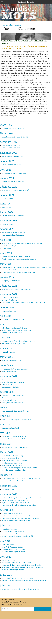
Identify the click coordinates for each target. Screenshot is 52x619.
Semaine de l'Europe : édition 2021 (13, 439)
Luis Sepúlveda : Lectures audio (12, 403)
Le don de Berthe (7, 199)
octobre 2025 (7, 161)
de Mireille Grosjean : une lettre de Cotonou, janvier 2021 (21, 479)
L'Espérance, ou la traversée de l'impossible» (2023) (19, 272)
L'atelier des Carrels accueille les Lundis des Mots (19, 259)
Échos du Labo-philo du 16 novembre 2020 (16, 500)
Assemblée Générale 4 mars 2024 (13, 216)
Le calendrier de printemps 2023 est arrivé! (16, 289)
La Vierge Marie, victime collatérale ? (14, 173)
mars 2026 (6, 125)
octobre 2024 (7, 195)
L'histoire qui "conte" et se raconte (13, 549)
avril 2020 (5, 556)
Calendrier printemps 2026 (11, 145)
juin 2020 (5, 525)
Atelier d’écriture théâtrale (11, 148)
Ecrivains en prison (8, 380)
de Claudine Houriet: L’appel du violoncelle (16, 516)
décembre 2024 (8, 186)
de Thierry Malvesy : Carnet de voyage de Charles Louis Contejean (24, 498)
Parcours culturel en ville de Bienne (14, 436)
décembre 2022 (8, 285)
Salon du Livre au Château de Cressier (15, 328)
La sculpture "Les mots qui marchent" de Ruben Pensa (20, 589)
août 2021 (5, 407)
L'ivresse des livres (8, 489)
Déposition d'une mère (9, 529)
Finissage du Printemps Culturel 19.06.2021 (16, 420)
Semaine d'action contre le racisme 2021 (15, 447)
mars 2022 (6, 348)
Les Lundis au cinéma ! (9, 371)
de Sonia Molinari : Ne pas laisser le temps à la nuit (19, 468)
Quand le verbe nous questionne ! (13, 570)
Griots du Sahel (7, 385)
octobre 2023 (7, 229)
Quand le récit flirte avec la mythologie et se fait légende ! (21, 565)
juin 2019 (5, 585)
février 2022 (6, 357)
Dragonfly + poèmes (8, 352)
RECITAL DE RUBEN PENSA (10, 298)
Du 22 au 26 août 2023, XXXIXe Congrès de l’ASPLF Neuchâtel (22, 243)
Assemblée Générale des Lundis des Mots (16, 257)
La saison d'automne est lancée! (13, 319)
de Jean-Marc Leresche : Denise (12, 513)
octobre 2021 (7, 391)
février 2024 (6, 212)
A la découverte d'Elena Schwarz (13, 531)
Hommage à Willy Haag (10, 300)
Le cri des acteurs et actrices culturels (15, 461)
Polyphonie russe (8, 545)
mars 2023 (6, 253)
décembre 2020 (8, 485)
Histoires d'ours (7, 398)
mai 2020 (5, 541)
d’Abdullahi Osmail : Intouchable (13, 395)
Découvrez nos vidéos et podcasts (13, 344)
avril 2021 (5, 433)
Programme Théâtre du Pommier (13, 235)
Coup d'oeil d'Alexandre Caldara (12, 547)
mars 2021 (5, 443)
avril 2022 (5, 337)
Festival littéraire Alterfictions (12, 156)
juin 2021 (5, 416)
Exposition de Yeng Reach (10, 428)
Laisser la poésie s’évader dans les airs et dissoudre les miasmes (24, 581)
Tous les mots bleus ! (9, 560)
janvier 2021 (6, 475)
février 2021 (6, 452)
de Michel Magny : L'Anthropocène (14, 470)
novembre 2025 (8, 152)
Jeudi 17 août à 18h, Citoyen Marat (13, 246)
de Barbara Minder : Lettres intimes (14, 481)
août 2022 (5, 315)
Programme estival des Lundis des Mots (15, 411)
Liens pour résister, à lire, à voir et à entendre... (18, 578)
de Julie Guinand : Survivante (12, 463)
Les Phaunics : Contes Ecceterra (13, 465)
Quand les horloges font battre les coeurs (16, 521)
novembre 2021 (8, 376)
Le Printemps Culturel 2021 (11, 458)
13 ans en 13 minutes (9, 400)
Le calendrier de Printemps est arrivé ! (15, 369)
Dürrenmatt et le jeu (9, 311)
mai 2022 (5, 324)
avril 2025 (5, 169)
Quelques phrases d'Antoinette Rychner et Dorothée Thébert (22, 567)
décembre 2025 (8, 142)
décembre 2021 (8, 365)
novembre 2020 (8, 494)
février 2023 (6, 264)
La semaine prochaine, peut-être (13, 382)
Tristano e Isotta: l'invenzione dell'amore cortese (18, 341)
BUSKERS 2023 (6, 248)
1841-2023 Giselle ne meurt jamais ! (13, 233)
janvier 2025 (7, 178)
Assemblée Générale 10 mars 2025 (13, 182)
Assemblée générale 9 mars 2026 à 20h (15, 137)
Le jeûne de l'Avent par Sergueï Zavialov (15, 503)
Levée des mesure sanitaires (11, 360)
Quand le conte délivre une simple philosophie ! (18, 536)
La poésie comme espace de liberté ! (14, 552)
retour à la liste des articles (11, 25)
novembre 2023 (8, 220)
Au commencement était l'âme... (13, 534)
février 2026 (6, 133)
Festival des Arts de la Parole (11, 165)
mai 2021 (5, 424)
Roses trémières (7, 224)
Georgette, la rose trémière (11, 281)
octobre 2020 (7, 509)
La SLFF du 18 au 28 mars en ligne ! (13, 456)
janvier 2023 (7, 277)
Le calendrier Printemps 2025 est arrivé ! (16, 190)
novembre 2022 (8, 294)
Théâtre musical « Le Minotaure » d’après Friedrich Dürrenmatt (24, 302)
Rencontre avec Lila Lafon (10, 387)
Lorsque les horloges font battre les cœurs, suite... (19, 505)
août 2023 (5, 239)
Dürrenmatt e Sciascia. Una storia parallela (17, 330)
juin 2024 (5, 203)
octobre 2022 (7, 307)
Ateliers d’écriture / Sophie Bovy (13, 128)
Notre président (7, 207)
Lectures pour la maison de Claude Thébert (16, 563)
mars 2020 (6, 574)
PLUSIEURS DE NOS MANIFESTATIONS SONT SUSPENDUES (21, 518)
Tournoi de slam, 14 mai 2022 (12, 333)
